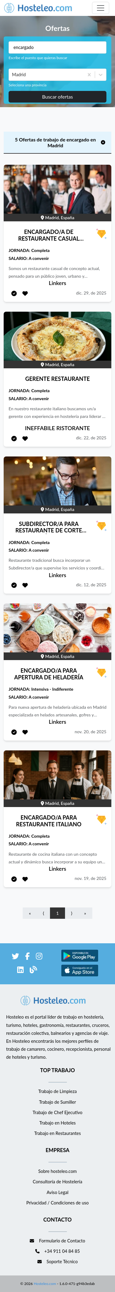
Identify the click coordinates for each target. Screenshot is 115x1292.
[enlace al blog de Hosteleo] (33, 970)
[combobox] (12, 75)
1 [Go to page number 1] (57, 913)
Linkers (57, 283)
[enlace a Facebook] (27, 957)
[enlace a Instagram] (39, 957)
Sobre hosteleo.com (57, 1171)
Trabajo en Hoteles (57, 1122)
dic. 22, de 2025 (91, 437)
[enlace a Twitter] (15, 957)
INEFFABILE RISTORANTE (57, 428)
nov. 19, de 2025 (90, 878)
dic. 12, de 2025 (91, 584)
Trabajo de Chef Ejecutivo (57, 1112)
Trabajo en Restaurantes (57, 1133)
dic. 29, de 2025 (91, 292)
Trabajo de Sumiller (57, 1102)
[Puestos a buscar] (57, 47)
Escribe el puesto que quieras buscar (38, 57)
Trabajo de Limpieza (57, 1091)
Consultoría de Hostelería (57, 1181)
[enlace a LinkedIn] (20, 970)
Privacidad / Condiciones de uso (57, 1202)
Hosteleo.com (44, 1283)
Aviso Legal (57, 1192)
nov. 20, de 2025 (90, 731)
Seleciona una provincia (27, 85)
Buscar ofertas (57, 97)
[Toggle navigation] (100, 8)
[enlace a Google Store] (79, 960)
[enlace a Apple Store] (79, 975)
